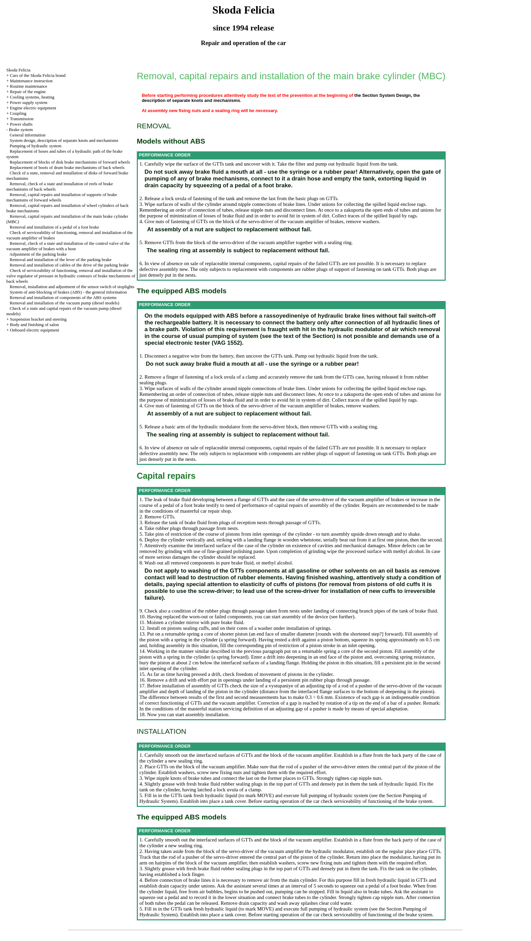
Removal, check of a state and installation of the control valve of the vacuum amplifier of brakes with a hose (68, 246)
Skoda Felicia (18, 69)
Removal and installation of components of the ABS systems (63, 297)
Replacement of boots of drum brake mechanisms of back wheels (67, 167)
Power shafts (21, 124)
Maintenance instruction (31, 80)
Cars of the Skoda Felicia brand (37, 75)
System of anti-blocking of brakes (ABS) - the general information (68, 292)
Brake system (21, 129)
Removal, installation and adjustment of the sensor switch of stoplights (72, 286)
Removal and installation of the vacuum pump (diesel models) (64, 302)
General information (28, 134)
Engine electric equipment (33, 107)
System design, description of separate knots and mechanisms (64, 140)
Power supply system (28, 102)
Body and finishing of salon (34, 324)
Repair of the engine (28, 91)
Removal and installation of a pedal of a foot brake (54, 227)
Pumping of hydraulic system (36, 145)
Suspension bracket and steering (38, 319)
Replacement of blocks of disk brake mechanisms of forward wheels (70, 162)
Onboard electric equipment (34, 330)
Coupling (18, 113)
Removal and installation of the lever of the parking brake (61, 259)
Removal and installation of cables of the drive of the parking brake (69, 265)
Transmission (22, 118)
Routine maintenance (28, 86)
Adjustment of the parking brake (38, 254)
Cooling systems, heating (32, 97)
